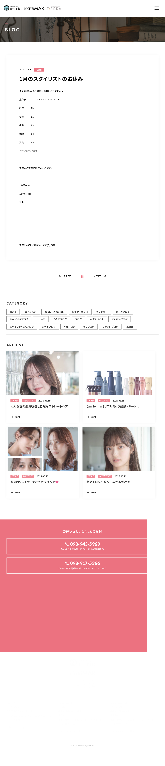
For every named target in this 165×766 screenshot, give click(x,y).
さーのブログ (122, 313)
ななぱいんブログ (19, 320)
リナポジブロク (110, 328)
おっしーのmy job (54, 313)
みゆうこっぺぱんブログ (22, 328)
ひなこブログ (60, 320)
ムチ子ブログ (48, 328)
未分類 (39, 70)
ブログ (78, 320)
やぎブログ (69, 328)
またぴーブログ (119, 320)
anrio (13, 313)
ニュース (40, 320)
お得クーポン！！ (80, 313)
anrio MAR (30, 313)
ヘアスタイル (96, 320)
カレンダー (102, 313)
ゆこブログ (88, 328)
